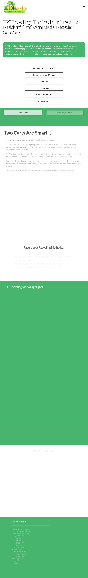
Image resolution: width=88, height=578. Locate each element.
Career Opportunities (44, 95)
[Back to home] (15, 7)
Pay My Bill (44, 82)
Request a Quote (44, 88)
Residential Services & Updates (44, 68)
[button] (84, 7)
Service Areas (22, 113)
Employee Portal (44, 101)
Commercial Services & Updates (44, 75)
